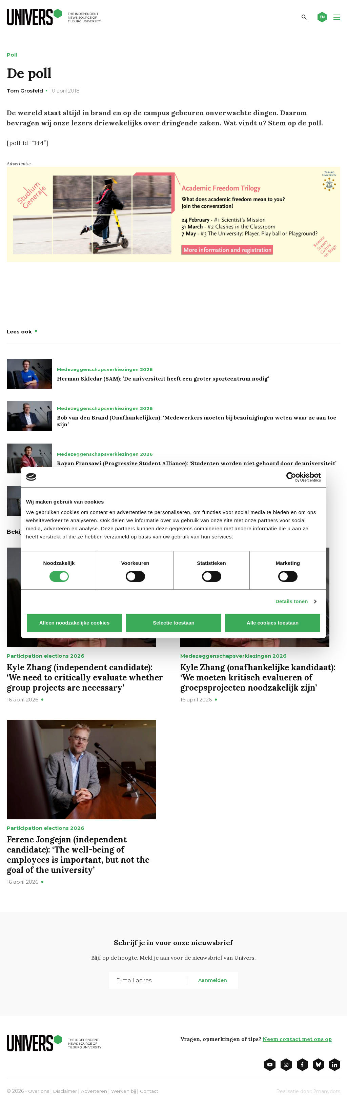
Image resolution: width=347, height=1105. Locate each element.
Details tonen (291, 601)
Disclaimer (66, 1090)
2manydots (326, 1091)
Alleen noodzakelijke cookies (74, 623)
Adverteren (95, 1090)
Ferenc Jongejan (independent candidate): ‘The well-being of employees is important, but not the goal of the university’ (78, 854)
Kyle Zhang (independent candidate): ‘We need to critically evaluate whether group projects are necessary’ (85, 677)
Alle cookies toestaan (273, 623)
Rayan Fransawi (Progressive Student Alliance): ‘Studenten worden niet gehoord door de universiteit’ (196, 462)
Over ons (38, 1090)
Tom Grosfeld (25, 90)
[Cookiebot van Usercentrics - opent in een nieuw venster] (291, 477)
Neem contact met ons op (297, 1038)
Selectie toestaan (174, 623)
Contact (151, 1090)
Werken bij (125, 1090)
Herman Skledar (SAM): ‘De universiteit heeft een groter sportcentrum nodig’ (163, 378)
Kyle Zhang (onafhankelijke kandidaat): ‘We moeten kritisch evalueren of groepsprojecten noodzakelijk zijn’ (257, 677)
